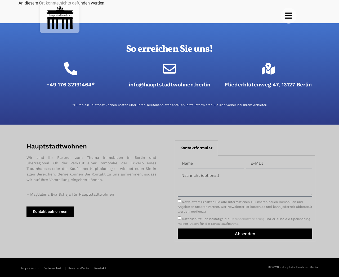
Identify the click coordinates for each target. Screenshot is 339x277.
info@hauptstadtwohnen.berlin (169, 84)
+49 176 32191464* (70, 84)
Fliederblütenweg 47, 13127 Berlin (268, 84)
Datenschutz (53, 268)
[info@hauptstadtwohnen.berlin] (169, 68)
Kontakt (100, 268)
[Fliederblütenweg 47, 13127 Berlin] (268, 68)
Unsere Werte (78, 268)
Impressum (29, 268)
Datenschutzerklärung (247, 219)
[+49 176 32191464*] (70, 68)
